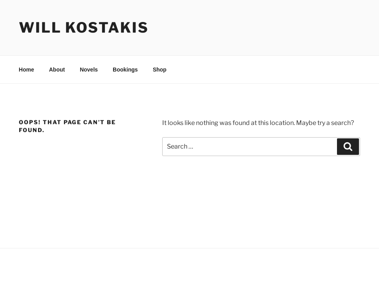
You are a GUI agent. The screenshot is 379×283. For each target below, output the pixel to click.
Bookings (125, 69)
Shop (160, 69)
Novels (89, 69)
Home (26, 69)
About (57, 69)
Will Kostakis (83, 27)
